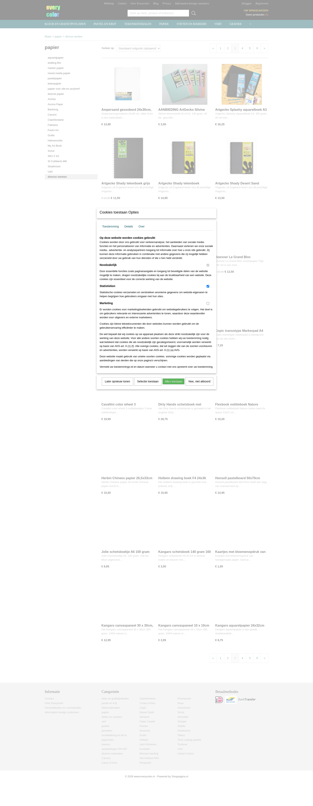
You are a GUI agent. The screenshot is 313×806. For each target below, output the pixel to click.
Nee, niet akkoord (199, 386)
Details (128, 231)
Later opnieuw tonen (117, 386)
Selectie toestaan (147, 386)
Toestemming (110, 231)
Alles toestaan (173, 386)
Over (142, 231)
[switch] (208, 270)
